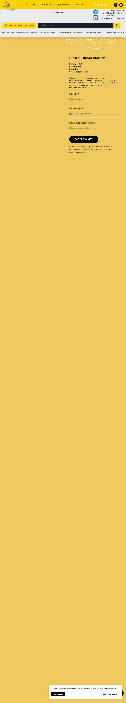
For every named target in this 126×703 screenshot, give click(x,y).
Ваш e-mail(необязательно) (82, 123)
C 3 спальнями (92, 48)
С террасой (111, 42)
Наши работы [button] (93, 32)
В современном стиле (76, 42)
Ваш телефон (76, 108)
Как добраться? (57, 12)
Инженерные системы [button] (71, 32)
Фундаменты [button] (48, 32)
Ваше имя (74, 94)
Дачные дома (91, 40)
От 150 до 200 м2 (108, 40)
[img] (11, 7)
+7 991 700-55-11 (112, 4)
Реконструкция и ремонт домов (19, 32)
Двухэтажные (96, 42)
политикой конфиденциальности (107, 688)
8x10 (92, 45)
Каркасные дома (73, 40)
